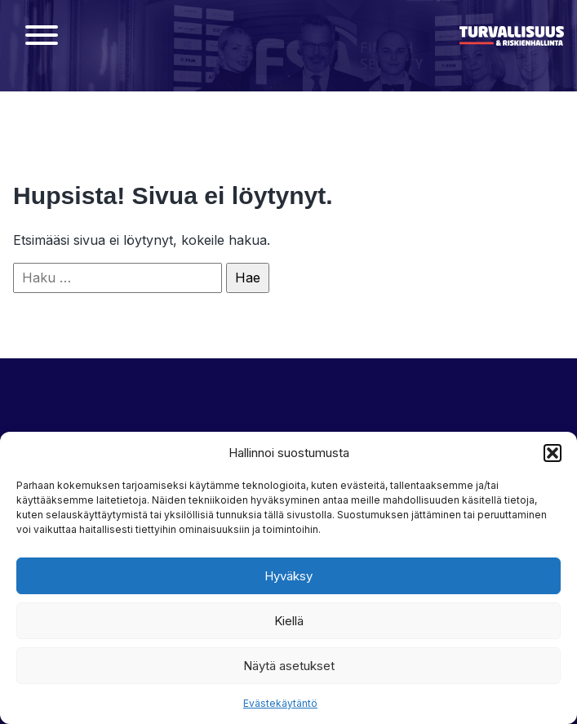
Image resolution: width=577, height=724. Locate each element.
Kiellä (289, 621)
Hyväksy (288, 576)
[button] (552, 453)
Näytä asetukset (289, 665)
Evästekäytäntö (280, 703)
